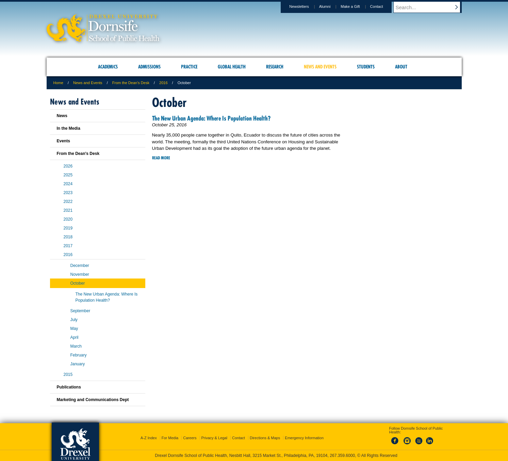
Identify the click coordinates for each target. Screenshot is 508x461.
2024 (68, 183)
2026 (68, 166)
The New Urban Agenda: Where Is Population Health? (211, 118)
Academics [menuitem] (108, 67)
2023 (68, 192)
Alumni (331, 6)
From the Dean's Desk (130, 83)
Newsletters (305, 6)
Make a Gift (356, 6)
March (76, 346)
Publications (69, 387)
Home (58, 83)
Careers (189, 438)
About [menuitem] (401, 67)
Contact (383, 6)
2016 (163, 83)
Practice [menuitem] (189, 67)
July (74, 319)
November (79, 274)
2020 (68, 219)
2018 (68, 237)
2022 (68, 201)
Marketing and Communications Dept (93, 399)
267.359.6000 (342, 455)
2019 (68, 228)
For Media (170, 438)
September (80, 310)
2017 (68, 245)
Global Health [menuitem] (232, 67)
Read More (161, 157)
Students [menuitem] (366, 67)
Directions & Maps (265, 438)
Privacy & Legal (214, 438)
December (79, 265)
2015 (68, 374)
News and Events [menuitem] (320, 67)
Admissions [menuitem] (149, 67)
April (74, 337)
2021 (68, 210)
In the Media (68, 128)
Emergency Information (304, 438)
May (74, 328)
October (77, 283)
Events (63, 141)
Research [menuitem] (274, 67)
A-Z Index (149, 438)
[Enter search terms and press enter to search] (430, 7)
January (77, 364)
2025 (68, 175)
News (62, 115)
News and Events (87, 83)
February (78, 355)
